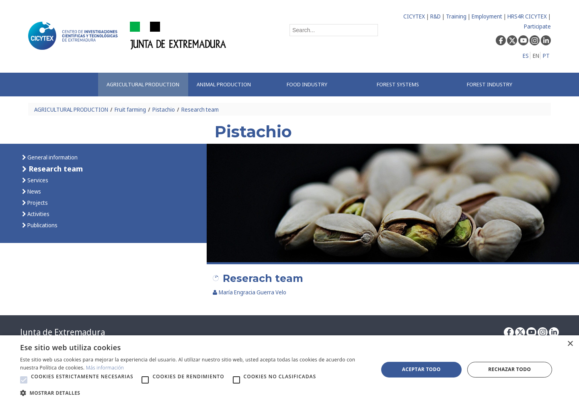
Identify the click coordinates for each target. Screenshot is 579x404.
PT (546, 55)
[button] (24, 380)
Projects (37, 202)
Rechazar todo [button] (509, 369)
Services (37, 180)
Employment (487, 16)
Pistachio (163, 109)
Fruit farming (130, 109)
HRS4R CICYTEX (527, 16)
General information (52, 157)
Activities (37, 214)
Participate (537, 26)
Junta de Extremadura (62, 332)
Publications (41, 225)
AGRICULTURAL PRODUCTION (71, 109)
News (33, 191)
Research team (200, 109)
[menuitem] (143, 84)
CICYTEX (414, 16)
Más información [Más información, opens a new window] (105, 367)
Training (456, 16)
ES (526, 55)
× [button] (570, 344)
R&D (435, 16)
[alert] (289, 369)
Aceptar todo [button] (421, 369)
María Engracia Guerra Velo (249, 292)
